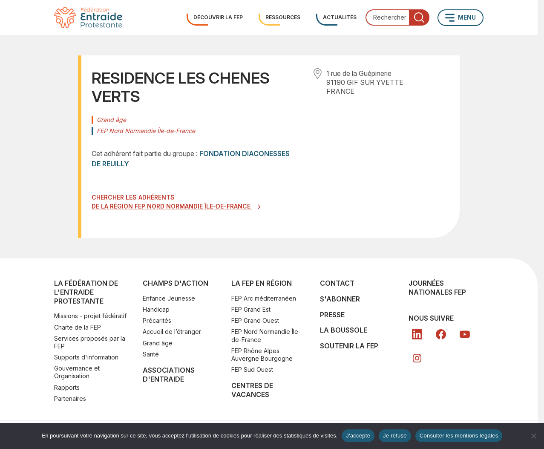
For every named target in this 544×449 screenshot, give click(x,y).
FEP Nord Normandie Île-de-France (266, 335)
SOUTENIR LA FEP (349, 346)
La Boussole (343, 330)
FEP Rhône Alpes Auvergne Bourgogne (262, 354)
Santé (151, 354)
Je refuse (395, 435)
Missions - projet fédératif (90, 315)
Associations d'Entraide (169, 374)
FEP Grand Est (251, 309)
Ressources (282, 17)
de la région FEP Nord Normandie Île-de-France (172, 206)
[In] (417, 358)
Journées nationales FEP (437, 287)
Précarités (157, 320)
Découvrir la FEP (218, 17)
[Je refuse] (533, 436)
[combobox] (397, 17)
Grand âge (158, 343)
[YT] (464, 334)
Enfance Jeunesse (169, 298)
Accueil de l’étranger (172, 331)
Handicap (156, 309)
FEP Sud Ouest (252, 369)
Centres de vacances (252, 390)
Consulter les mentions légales (459, 435)
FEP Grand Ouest (255, 320)
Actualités (340, 17)
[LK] (417, 334)
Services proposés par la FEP (89, 342)
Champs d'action (175, 283)
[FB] (440, 334)
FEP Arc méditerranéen (263, 298)
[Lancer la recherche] (419, 17)
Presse (332, 314)
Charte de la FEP (77, 327)
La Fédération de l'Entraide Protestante (86, 292)
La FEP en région (261, 283)
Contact (337, 283)
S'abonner (340, 299)
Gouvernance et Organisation (77, 372)
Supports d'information (86, 357)
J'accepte (358, 435)
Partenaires (70, 398)
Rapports (67, 387)
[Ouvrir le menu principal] (461, 17)
